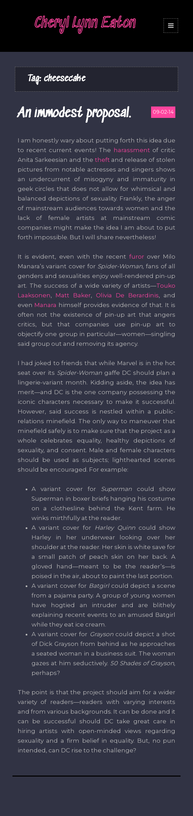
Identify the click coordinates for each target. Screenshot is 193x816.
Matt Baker (73, 295)
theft (102, 159)
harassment (132, 150)
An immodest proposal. (74, 113)
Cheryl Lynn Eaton (85, 23)
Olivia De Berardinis (127, 295)
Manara (45, 305)
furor (136, 256)
